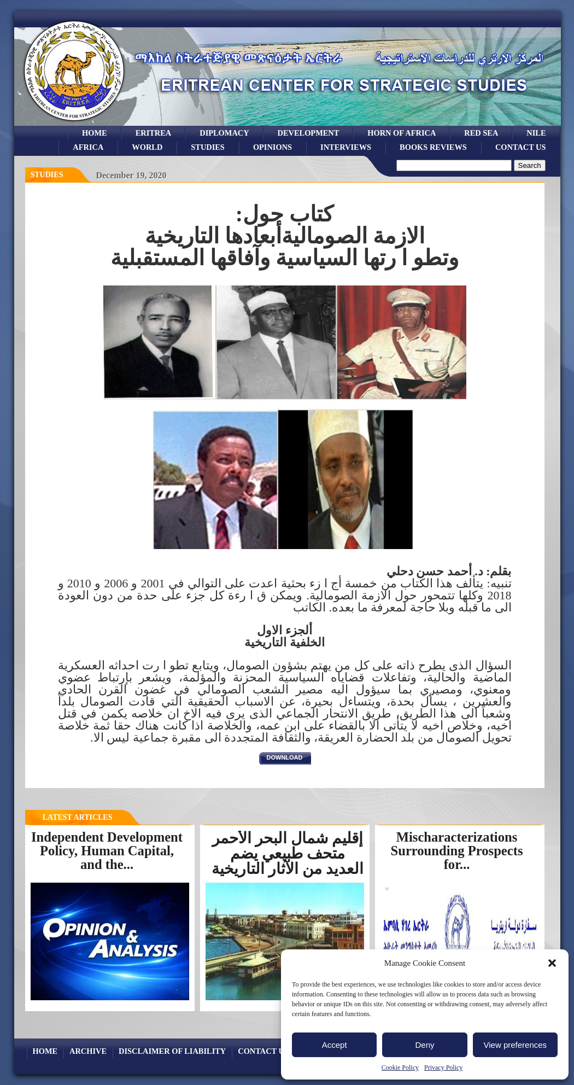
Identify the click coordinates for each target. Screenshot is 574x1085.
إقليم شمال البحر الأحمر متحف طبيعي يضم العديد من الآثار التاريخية (288, 853)
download (285, 757)
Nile (536, 133)
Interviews (345, 147)
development (308, 133)
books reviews (433, 147)
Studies (47, 175)
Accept (334, 1044)
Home (94, 133)
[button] (552, 963)
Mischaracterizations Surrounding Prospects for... (457, 850)
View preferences (515, 1044)
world (147, 147)
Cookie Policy (400, 1067)
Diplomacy (224, 133)
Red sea (481, 133)
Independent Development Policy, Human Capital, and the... (107, 850)
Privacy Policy (443, 1067)
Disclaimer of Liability (172, 1051)
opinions (272, 147)
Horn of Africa (401, 133)
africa (88, 147)
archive (88, 1051)
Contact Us (520, 147)
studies (208, 147)
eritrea (154, 133)
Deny (424, 1044)
